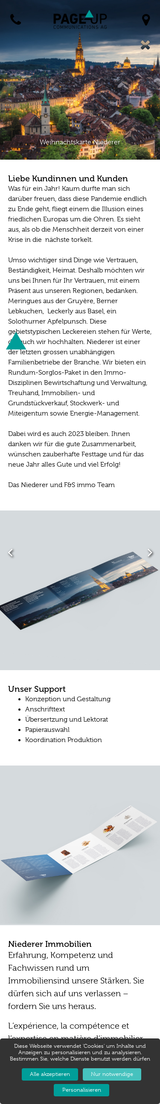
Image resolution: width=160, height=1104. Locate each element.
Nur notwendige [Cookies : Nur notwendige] (112, 1074)
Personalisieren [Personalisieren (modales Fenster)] (81, 1090)
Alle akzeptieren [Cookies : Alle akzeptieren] (50, 1074)
